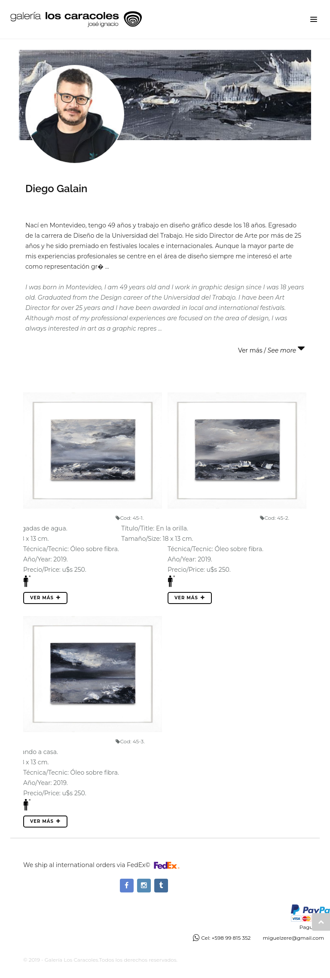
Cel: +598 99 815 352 (226, 938)
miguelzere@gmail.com (293, 938)
